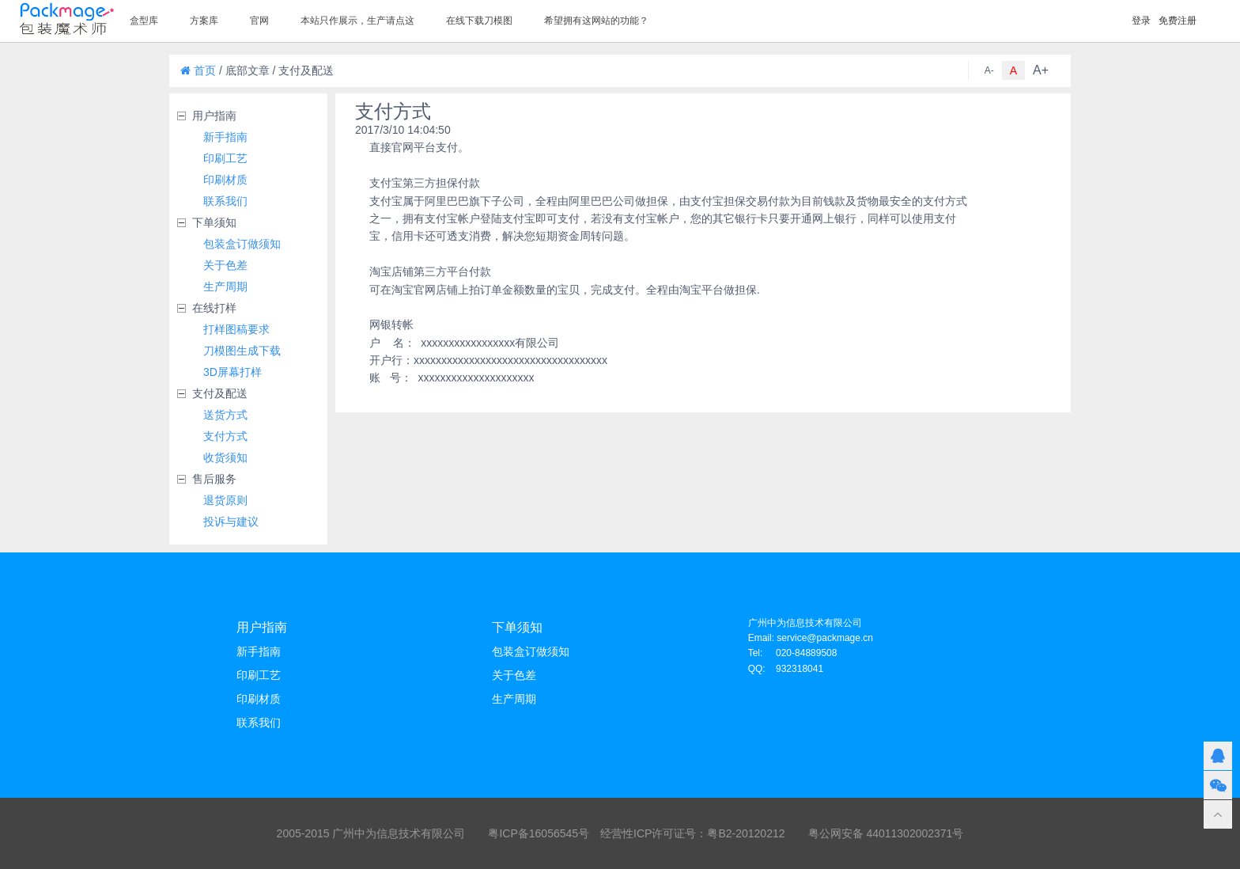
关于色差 (225, 265)
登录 (1141, 20)
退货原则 (225, 500)
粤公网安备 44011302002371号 (886, 833)
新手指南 (225, 137)
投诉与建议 (231, 521)
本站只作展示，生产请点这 (357, 20)
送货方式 (225, 414)
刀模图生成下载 (242, 350)
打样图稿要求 (236, 329)
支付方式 (225, 436)
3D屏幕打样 (232, 372)
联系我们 (225, 201)
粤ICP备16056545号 (538, 833)
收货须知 (225, 457)
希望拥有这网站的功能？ (596, 20)
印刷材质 (225, 179)
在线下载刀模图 (479, 20)
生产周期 (225, 286)
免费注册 (1178, 20)
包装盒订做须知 (242, 243)
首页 (198, 70)
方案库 (204, 20)
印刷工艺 (225, 158)
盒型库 (144, 20)
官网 (259, 20)
